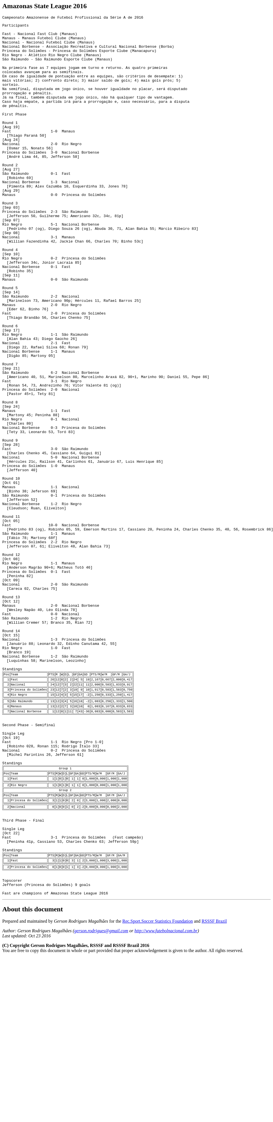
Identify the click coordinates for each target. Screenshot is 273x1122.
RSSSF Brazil (214, 1075)
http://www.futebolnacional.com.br (165, 1084)
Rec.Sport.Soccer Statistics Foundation (157, 1075)
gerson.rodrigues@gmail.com (101, 1084)
